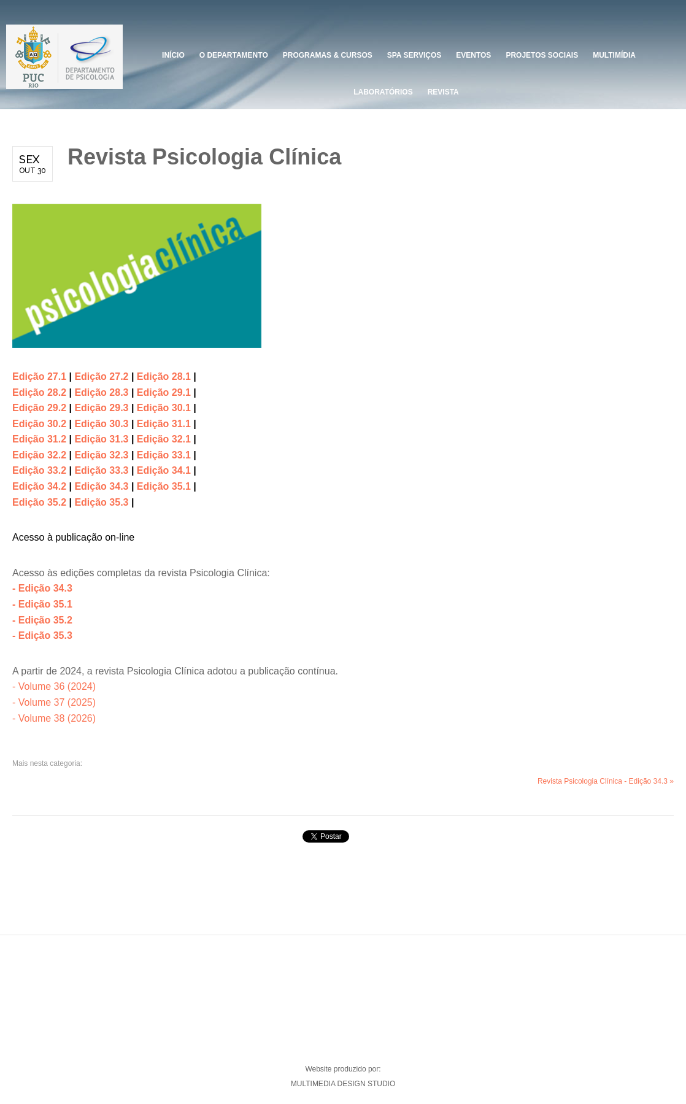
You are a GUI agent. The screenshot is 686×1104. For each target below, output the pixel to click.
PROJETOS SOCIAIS (542, 55)
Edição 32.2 (40, 455)
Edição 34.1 (164, 470)
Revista (443, 92)
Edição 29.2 (39, 408)
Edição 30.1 (165, 408)
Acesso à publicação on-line (73, 537)
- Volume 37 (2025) (54, 702)
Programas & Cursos (327, 55)
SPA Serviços (414, 55)
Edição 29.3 (102, 408)
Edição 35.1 (164, 486)
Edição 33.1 (164, 455)
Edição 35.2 (39, 502)
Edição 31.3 (102, 439)
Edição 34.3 (101, 486)
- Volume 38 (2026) (54, 718)
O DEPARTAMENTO (233, 55)
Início (173, 55)
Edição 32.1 (165, 439)
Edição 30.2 (39, 424)
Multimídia (614, 55)
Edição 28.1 (164, 376)
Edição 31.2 (40, 439)
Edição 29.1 (164, 392)
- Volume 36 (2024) (54, 686)
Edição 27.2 (101, 376)
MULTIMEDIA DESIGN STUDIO (343, 1083)
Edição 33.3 (101, 470)
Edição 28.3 (102, 392)
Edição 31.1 (165, 424)
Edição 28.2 (39, 392)
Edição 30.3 (102, 424)
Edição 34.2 (39, 486)
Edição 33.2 (39, 470)
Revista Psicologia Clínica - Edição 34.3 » (606, 781)
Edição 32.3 (101, 455)
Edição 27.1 (39, 376)
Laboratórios (382, 92)
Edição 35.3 (101, 502)
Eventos (473, 55)
